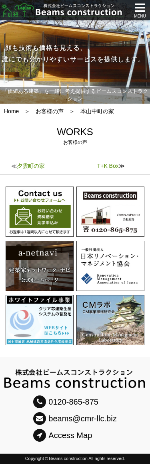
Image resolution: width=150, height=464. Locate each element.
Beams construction (68, 458)
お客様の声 (50, 111)
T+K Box (108, 166)
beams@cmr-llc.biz (74, 418)
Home (11, 111)
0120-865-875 (65, 401)
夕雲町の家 (31, 166)
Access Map (62, 435)
